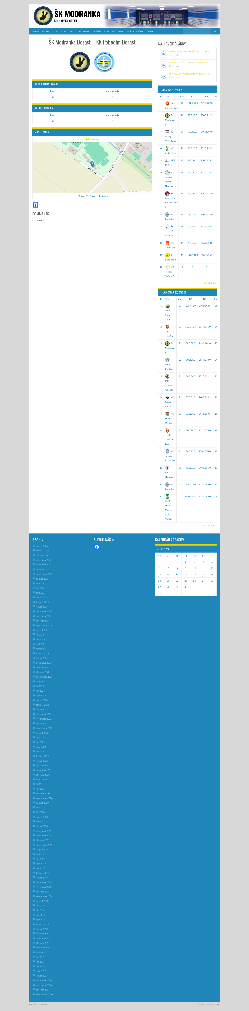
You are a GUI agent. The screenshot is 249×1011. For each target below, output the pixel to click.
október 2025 (43, 569)
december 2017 (44, 933)
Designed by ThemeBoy (209, 1004)
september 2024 (44, 625)
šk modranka (77, 13)
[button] (92, 164)
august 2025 (42, 578)
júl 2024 (40, 634)
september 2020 (44, 798)
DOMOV (35, 31)
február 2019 (42, 872)
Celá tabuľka (210, 282)
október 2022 (43, 723)
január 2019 (42, 877)
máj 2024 (40, 639)
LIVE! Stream (117, 31)
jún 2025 (40, 588)
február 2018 (42, 924)
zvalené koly (112, 90)
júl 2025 (40, 583)
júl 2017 (40, 957)
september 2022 (44, 728)
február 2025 (42, 602)
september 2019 (44, 845)
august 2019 (42, 849)
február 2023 (42, 704)
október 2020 (43, 793)
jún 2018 (40, 910)
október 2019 (43, 840)
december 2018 (44, 882)
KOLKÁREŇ (96, 31)
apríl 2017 (41, 971)
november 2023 (44, 667)
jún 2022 (40, 742)
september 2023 (44, 676)
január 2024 (42, 658)
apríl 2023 (41, 695)
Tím (167, 96)
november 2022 (44, 718)
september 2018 (44, 896)
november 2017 (44, 938)
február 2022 (42, 756)
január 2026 (42, 555)
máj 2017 (40, 966)
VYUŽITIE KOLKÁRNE (135, 31)
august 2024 (42, 630)
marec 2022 (42, 751)
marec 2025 (42, 597)
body (52, 90)
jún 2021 (40, 788)
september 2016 (44, 994)
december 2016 (44, 980)
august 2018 (42, 901)
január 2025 (42, 606)
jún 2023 (40, 690)
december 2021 (44, 765)
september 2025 (44, 574)
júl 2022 (40, 737)
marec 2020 (42, 817)
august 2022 (42, 732)
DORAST (72, 31)
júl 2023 (40, 686)
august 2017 (42, 952)
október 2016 (43, 989)
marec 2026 (42, 546)
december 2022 (44, 714)
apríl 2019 (41, 863)
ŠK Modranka (92, 138)
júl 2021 (40, 784)
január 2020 (42, 826)
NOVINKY (45, 31)
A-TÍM (54, 31)
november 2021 (44, 770)
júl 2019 (40, 854)
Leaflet (125, 192)
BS (206, 96)
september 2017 (44, 947)
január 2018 (42, 929)
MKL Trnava (84, 31)
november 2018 (44, 886)
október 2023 (43, 672)
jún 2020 (40, 812)
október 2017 (43, 943)
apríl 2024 (41, 644)
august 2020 (42, 802)
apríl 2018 (41, 919)
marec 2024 (42, 648)
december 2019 (44, 831)
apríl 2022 (41, 746)
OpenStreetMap (140, 192)
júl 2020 (40, 807)
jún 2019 (40, 858)
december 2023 (44, 662)
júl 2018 (40, 905)
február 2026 (42, 550)
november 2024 (44, 616)
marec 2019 (42, 868)
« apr (159, 593)
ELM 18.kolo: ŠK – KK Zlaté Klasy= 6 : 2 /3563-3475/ (189, 73)
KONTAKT (150, 31)
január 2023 (42, 709)
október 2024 (43, 620)
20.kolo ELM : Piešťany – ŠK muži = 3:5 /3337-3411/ (189, 51)
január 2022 (42, 760)
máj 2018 (40, 915)
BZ (192, 96)
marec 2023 (42, 700)
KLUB (106, 31)
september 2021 (44, 779)
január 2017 (42, 975)
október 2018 (43, 891)
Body (216, 299)
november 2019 (44, 835)
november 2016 (44, 985)
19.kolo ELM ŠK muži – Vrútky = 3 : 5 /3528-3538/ (188, 62)
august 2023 (42, 681)
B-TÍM (63, 31)
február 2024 (42, 653)
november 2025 (44, 564)
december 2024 (44, 611)
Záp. (182, 96)
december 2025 (44, 560)
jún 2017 (40, 961)
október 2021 (43, 774)
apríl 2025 (41, 592)
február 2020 (42, 821)
